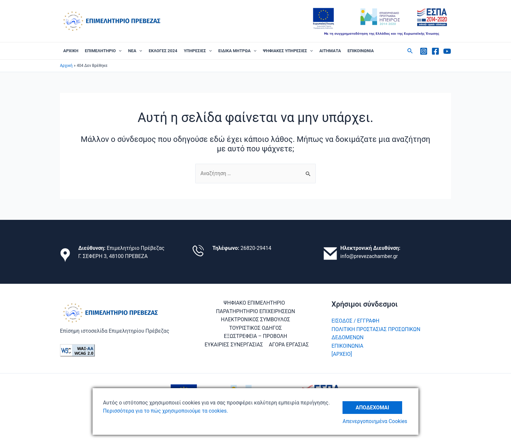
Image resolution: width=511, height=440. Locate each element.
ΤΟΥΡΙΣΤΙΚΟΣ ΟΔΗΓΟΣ (255, 328)
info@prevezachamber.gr (369, 256)
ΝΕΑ (135, 51)
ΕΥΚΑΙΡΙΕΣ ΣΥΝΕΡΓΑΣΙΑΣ (234, 344)
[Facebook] (435, 51)
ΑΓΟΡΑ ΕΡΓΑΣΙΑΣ (289, 344)
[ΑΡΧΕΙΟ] (341, 354)
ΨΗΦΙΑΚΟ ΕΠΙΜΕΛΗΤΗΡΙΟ (254, 303)
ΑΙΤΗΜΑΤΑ (330, 50)
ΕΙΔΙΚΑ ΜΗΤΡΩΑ (237, 51)
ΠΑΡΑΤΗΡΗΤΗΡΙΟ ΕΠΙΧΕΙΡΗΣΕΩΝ (255, 311)
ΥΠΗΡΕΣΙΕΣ (198, 51)
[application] (119, 51)
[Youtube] (447, 51)
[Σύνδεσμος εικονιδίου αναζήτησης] (410, 51)
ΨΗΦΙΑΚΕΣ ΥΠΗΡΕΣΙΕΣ (288, 51)
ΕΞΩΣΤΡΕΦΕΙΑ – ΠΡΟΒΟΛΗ (255, 336)
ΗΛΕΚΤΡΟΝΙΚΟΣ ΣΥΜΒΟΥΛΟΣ (255, 319)
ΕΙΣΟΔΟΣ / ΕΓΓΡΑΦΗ (355, 321)
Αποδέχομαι (373, 407)
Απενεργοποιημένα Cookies (375, 421)
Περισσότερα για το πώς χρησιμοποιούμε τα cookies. (166, 411)
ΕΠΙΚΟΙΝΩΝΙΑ (360, 50)
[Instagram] (424, 51)
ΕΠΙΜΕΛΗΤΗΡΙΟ (103, 51)
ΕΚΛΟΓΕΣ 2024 (163, 50)
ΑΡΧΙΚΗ (70, 50)
